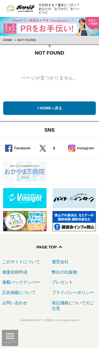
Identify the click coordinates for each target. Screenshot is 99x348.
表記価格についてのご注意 (73, 305)
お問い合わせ (14, 302)
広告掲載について (19, 292)
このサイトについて (21, 261)
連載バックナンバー (21, 282)
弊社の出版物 (64, 272)
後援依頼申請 (14, 272)
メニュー (10, 342)
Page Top (46, 247)
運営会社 (60, 261)
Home (7, 40)
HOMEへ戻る (51, 108)
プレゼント (62, 282)
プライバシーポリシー (73, 292)
